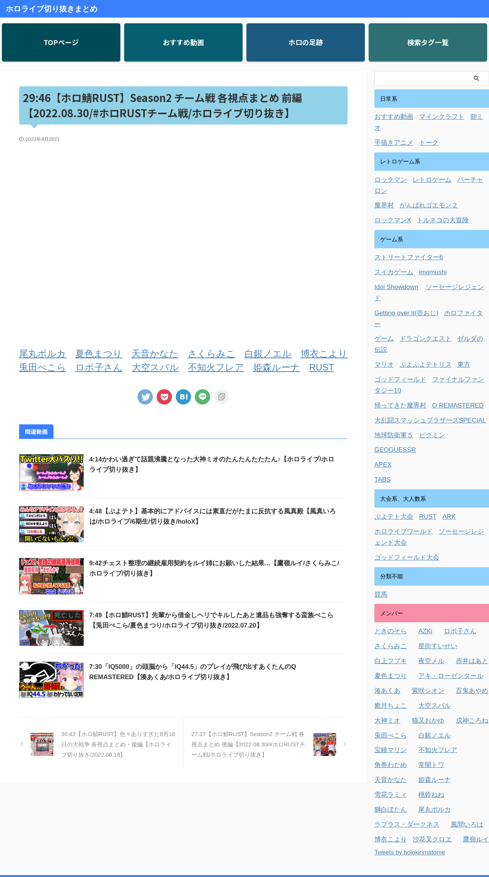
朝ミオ (469, 116)
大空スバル (155, 367)
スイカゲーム (391, 246)
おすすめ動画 (391, 116)
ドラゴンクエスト (420, 288)
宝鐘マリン (388, 672)
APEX (382, 397)
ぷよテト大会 (391, 448)
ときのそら (388, 559)
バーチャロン (466, 167)
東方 (454, 302)
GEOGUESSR (392, 383)
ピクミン (426, 369)
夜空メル (426, 587)
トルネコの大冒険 (435, 195)
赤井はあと (463, 587)
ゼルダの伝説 (466, 288)
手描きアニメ (391, 131)
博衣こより (324, 353)
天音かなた (154, 353)
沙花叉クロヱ (426, 757)
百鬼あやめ (463, 615)
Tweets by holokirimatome (409, 769)
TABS (381, 411)
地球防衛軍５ (391, 369)
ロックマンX (390, 195)
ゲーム (383, 288)
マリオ (383, 302)
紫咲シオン (423, 615)
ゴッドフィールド (397, 316)
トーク (423, 131)
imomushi (427, 246)
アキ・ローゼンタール (443, 601)
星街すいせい (432, 573)
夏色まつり (98, 353)
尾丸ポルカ (42, 353)
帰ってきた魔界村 (397, 341)
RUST (321, 367)
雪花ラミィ (388, 714)
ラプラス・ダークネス (403, 742)
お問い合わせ (216, 835)
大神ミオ (385, 644)
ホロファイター (457, 274)
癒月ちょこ (388, 629)
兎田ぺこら (42, 367)
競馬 (380, 522)
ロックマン (388, 167)
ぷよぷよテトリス (420, 302)
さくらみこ (211, 353)
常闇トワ (426, 686)
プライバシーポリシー (263, 835)
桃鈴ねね (426, 714)
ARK (442, 448)
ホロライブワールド (400, 462)
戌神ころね (463, 644)
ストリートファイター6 (404, 231)
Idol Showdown (393, 260)
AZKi (421, 559)
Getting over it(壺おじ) (402, 274)
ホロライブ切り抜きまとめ (51, 9)
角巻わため (388, 686)
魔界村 (383, 181)
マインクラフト (435, 116)
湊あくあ (385, 615)
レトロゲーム (426, 167)
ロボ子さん (99, 367)
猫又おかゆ (423, 644)
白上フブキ (388, 587)
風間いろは (457, 742)
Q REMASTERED (449, 341)
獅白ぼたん (388, 728)
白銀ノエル (267, 353)
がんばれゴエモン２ (423, 181)
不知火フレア (216, 367)
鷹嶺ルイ (466, 757)
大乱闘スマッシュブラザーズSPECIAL (423, 355)
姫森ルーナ (276, 367)
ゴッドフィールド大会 (403, 486)
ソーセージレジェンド (449, 260)
